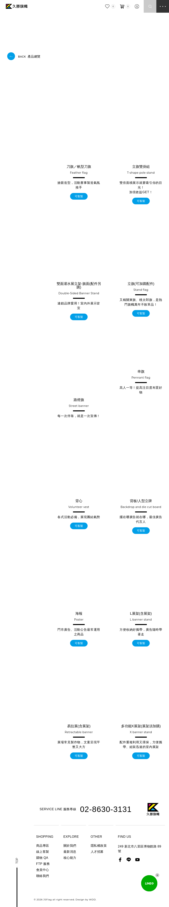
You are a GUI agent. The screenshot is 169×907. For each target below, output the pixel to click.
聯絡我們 (42, 876)
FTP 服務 (43, 863)
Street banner (79, 406)
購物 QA (42, 857)
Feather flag (79, 172)
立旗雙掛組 (141, 167)
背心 (78, 501)
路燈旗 (79, 400)
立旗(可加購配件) (141, 284)
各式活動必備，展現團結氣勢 (78, 517)
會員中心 (42, 869)
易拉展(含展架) (79, 726)
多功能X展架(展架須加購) (141, 726)
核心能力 (69, 857)
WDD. (92, 899)
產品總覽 (29, 56)
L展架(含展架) (141, 613)
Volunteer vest (78, 507)
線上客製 (42, 851)
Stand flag (140, 290)
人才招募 (97, 851)
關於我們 (69, 845)
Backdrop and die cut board (141, 507)
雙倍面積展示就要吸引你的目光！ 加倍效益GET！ (141, 187)
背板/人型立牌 (141, 501)
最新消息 (69, 851)
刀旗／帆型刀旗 (79, 167)
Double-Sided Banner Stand (78, 293)
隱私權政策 (99, 845)
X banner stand (141, 732)
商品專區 (42, 845)
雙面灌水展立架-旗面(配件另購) (79, 285)
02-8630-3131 (106, 809)
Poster (79, 619)
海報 (78, 613)
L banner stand (141, 619)
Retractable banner (79, 732)
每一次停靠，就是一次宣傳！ (78, 416)
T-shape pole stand (141, 172)
